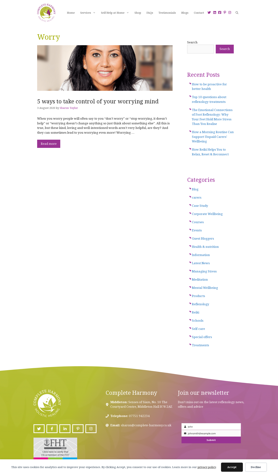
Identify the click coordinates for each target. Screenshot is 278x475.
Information (201, 255)
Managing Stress (204, 271)
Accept (231, 467)
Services (89, 12)
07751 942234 (139, 416)
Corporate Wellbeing (207, 214)
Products (198, 296)
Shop (138, 12)
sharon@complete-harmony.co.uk (146, 425)
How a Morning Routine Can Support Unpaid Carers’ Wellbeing (213, 136)
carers (196, 197)
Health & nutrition (205, 247)
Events (197, 230)
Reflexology (200, 304)
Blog (195, 189)
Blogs (184, 12)
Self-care (198, 329)
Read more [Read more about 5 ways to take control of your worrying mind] (49, 144)
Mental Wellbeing (205, 288)
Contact (199, 12)
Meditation (200, 279)
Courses (198, 222)
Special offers (202, 337)
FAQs (150, 12)
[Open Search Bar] (237, 12)
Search (192, 42)
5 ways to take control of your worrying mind (98, 101)
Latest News (201, 263)
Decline (256, 467)
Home (71, 12)
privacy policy (207, 467)
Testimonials (167, 12)
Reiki (195, 312)
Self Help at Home (116, 12)
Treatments (200, 345)
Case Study (200, 206)
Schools (197, 320)
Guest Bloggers (203, 238)
